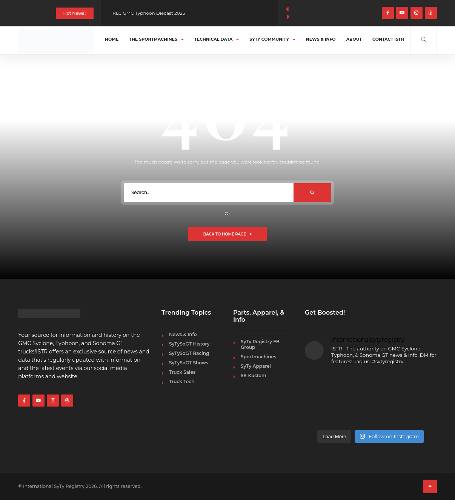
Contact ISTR (388, 39)
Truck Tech (181, 381)
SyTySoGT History (189, 344)
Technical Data (216, 39)
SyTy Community (272, 39)
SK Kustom (253, 375)
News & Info (321, 39)
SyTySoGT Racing (189, 353)
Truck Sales (182, 372)
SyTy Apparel (256, 366)
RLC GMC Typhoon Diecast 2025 (148, 13)
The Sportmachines (156, 39)
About (354, 39)
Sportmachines (258, 356)
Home (111, 39)
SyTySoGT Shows (188, 362)
